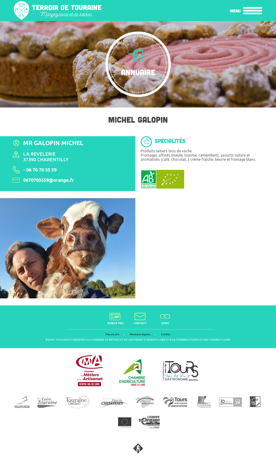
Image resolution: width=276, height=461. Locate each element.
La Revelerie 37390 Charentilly (45, 156)
